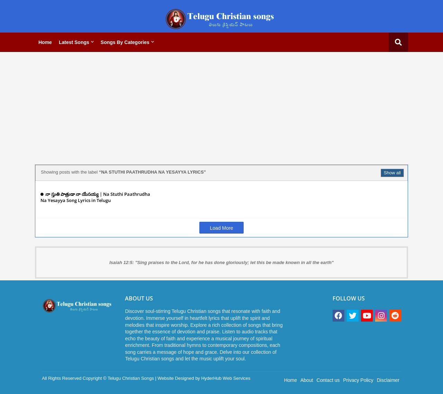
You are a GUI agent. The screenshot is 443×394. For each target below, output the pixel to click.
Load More (221, 228)
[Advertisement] (221, 105)
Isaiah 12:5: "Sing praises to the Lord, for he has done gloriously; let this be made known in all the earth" (221, 262)
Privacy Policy (358, 380)
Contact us (328, 380)
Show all (392, 172)
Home (45, 42)
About (306, 380)
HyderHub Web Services (225, 378)
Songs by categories (125, 42)
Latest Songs (74, 42)
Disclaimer (388, 380)
